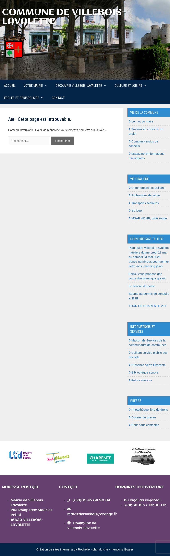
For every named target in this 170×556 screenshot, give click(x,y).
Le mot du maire (141, 121)
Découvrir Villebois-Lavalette (83, 86)
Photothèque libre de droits (148, 409)
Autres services (140, 380)
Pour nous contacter (144, 425)
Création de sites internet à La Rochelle (63, 549)
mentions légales (122, 549)
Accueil (9, 86)
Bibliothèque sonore (143, 372)
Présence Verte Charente (147, 365)
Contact (58, 98)
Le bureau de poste (142, 286)
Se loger (136, 210)
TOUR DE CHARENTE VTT (148, 306)
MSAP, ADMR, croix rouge (148, 218)
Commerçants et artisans (147, 187)
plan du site (100, 549)
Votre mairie (37, 86)
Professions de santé (144, 195)
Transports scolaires (144, 203)
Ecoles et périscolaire (26, 98)
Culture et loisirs (133, 86)
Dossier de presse (142, 417)
